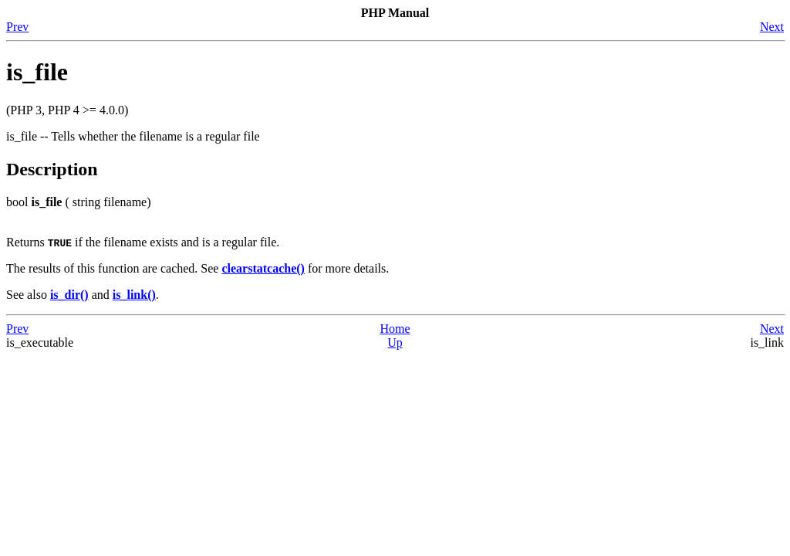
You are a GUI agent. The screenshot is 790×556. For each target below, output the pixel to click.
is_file (37, 72)
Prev (17, 26)
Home (395, 328)
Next (772, 26)
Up (395, 342)
